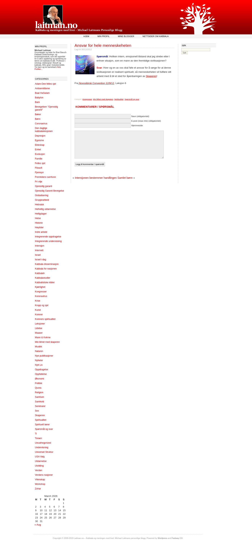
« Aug (38, 524)
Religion (39, 392)
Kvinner (39, 314)
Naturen (39, 351)
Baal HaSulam (42, 93)
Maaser (39, 333)
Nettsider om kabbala (156, 36)
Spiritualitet (40, 420)
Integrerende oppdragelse (48, 236)
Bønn (38, 119)
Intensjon (39, 245)
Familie (38, 158)
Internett (39, 250)
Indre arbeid (41, 232)
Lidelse (38, 328)
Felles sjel (40, 163)
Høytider (39, 227)
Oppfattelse (41, 374)
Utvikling (39, 465)
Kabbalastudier (42, 278)
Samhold (39, 401)
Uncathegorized (43, 443)
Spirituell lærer (42, 424)
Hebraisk (39, 204)
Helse (38, 218)
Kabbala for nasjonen (46, 268)
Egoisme (39, 140)
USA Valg (40, 456)
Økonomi (39, 378)
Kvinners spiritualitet (45, 319)
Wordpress (162, 538)
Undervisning (41, 447)
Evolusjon (40, 154)
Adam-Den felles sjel (45, 83)
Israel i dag (40, 259)
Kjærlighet (40, 287)
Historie (39, 223)
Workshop (40, 484)
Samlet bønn (125, 177)
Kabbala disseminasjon (47, 264)
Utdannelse (41, 461)
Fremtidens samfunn (45, 177)
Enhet (38, 149)
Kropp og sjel (41, 305)
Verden (38, 470)
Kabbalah (40, 273)
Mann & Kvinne (43, 337)
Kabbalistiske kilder (45, 282)
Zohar (38, 488)
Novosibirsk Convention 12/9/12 (96, 83)
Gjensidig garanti (43, 186)
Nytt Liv (39, 365)
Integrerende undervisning (48, 241)
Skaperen (40, 415)
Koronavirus (41, 296)
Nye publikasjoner (44, 355)
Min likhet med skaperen (47, 342)
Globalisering (41, 195)
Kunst (38, 310)
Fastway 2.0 (177, 538)
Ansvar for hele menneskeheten (103, 45)
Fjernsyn (39, 172)
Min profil (104, 36)
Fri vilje (38, 181)
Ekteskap (39, 145)
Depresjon (40, 135)
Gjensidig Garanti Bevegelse (49, 190)
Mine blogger (126, 36)
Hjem (86, 36)
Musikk (38, 346)
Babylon (39, 97)
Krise (37, 300)
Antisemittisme (42, 88)
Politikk (38, 383)
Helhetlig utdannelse (45, 209)
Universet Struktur (44, 452)
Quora (38, 388)
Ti (36, 433)
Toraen (38, 438)
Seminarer (40, 406)
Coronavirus (41, 123)
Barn (37, 102)
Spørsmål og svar (44, 429)
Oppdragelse (41, 369)
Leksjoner (40, 323)
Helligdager (41, 213)
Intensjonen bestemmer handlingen (96, 177)
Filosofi (38, 168)
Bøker (38, 114)
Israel (38, 255)
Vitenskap (40, 479)
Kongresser (41, 291)
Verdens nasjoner (44, 475)
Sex (37, 410)
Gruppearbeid (42, 200)
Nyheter (39, 360)
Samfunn (39, 397)
